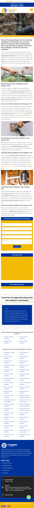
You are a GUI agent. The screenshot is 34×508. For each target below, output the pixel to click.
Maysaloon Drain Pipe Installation (24, 387)
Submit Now (17, 246)
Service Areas (5, 470)
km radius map (17, 268)
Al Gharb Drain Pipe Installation (8, 370)
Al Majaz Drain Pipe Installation (8, 409)
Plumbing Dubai (27, 503)
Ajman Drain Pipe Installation (8, 342)
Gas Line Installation (7, 468)
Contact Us (5, 473)
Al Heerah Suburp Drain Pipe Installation (9, 379)
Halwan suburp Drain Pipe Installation (25, 383)
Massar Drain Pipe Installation (23, 426)
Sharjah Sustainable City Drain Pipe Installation (24, 405)
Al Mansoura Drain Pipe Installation (9, 422)
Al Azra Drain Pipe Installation (8, 357)
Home (2, 36)
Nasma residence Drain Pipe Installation (24, 431)
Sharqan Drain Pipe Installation (23, 413)
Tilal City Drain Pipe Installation (23, 418)
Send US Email (9, 495)
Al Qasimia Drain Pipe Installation (24, 379)
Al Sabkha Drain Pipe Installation (24, 366)
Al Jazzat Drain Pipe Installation (8, 387)
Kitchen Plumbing (6, 463)
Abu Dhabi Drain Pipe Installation (9, 337)
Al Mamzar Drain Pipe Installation (9, 413)
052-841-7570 (17, 5)
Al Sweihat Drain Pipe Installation (24, 370)
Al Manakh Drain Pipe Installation (8, 418)
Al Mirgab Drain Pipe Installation (8, 431)
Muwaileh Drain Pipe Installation (24, 392)
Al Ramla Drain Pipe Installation (23, 357)
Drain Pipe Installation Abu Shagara (22, 36)
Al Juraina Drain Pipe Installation (8, 396)
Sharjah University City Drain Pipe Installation (24, 409)
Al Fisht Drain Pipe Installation (8, 361)
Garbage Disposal (6, 465)
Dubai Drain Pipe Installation (23, 337)
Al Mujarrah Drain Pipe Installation (9, 435)
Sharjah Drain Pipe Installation (23, 342)
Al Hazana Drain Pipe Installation (8, 374)
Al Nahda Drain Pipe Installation (23, 353)
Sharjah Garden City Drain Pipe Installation (25, 400)
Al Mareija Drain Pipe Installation (8, 426)
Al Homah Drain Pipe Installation (8, 383)
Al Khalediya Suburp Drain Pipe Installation (10, 400)
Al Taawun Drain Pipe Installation (24, 374)
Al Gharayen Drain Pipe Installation (9, 366)
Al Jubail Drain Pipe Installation (8, 392)
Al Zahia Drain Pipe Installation (23, 422)
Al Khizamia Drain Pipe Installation (9, 405)
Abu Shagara (8, 36)
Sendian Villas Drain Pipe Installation (25, 435)
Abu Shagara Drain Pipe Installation (9, 353)
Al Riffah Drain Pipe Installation (23, 361)
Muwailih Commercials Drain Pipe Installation (24, 396)
